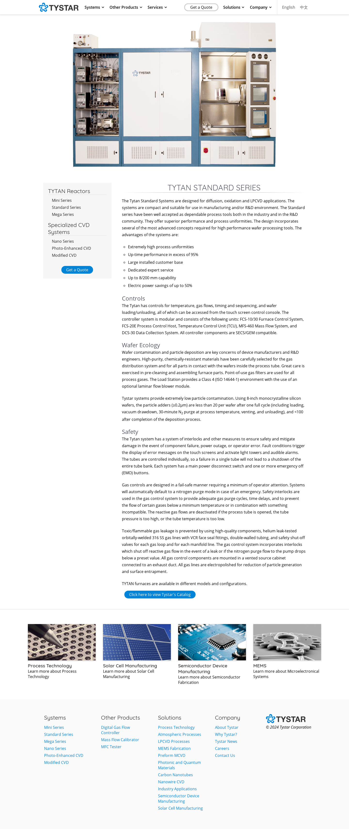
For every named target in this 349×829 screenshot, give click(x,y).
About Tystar (226, 727)
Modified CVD (64, 255)
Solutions (234, 7)
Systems (95, 7)
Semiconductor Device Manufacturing (178, 798)
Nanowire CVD (171, 781)
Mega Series (63, 214)
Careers (222, 748)
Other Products (126, 7)
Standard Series (66, 207)
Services (157, 7)
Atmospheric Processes (179, 734)
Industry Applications (177, 788)
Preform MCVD (171, 755)
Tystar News (226, 741)
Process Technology (176, 727)
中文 (304, 7)
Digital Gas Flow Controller (115, 730)
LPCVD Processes (174, 741)
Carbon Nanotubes (175, 774)
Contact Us (225, 755)
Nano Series (63, 241)
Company (261, 7)
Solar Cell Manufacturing (180, 808)
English (288, 7)
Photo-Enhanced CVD (71, 248)
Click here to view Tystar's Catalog (160, 594)
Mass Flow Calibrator (120, 739)
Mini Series (62, 200)
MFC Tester (111, 746)
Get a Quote (201, 7)
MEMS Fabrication (174, 748)
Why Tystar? (226, 734)
